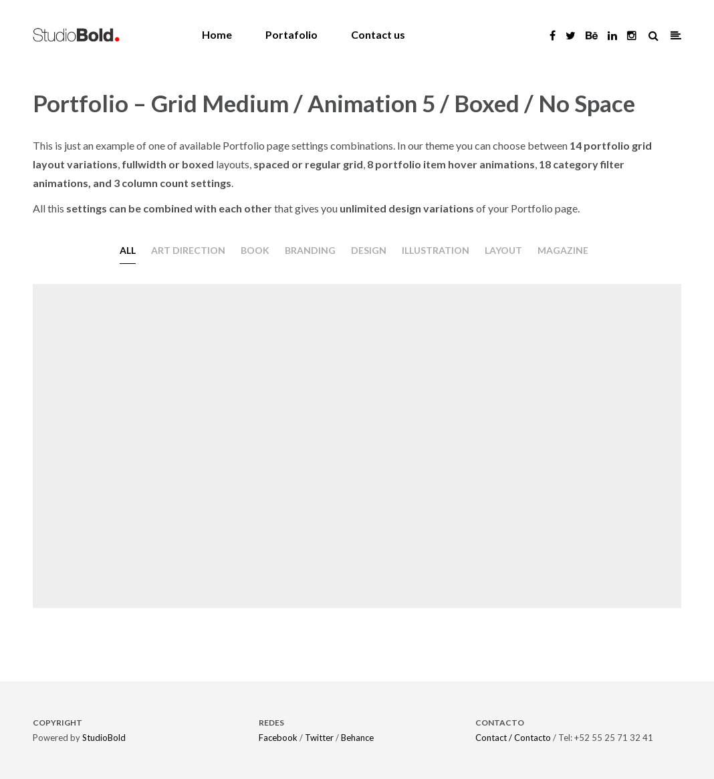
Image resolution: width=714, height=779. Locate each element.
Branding (310, 250)
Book (255, 250)
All (128, 250)
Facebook (278, 737)
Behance (357, 737)
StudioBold (104, 737)
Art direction (188, 250)
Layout (503, 250)
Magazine (563, 250)
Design (368, 250)
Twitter (319, 737)
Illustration (435, 250)
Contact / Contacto (513, 737)
